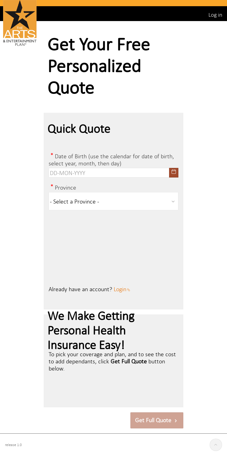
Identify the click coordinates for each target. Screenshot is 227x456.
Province (65, 187)
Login (122, 288)
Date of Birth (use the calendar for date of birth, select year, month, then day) (111, 159)
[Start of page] (216, 445)
